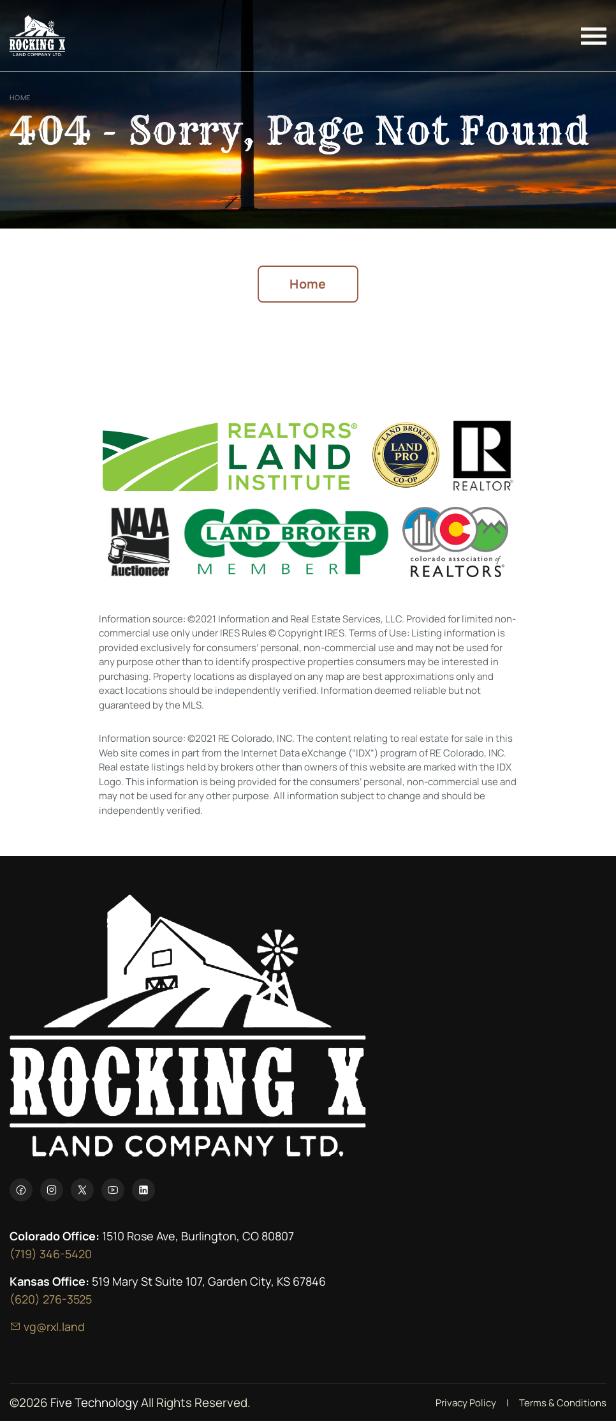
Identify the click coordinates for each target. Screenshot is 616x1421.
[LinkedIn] (143, 1189)
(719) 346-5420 (51, 1253)
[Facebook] (21, 1189)
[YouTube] (112, 1189)
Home (20, 97)
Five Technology (94, 1402)
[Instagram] (51, 1189)
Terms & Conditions (562, 1403)
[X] (82, 1189)
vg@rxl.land (47, 1326)
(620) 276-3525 (51, 1299)
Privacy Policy (466, 1403)
